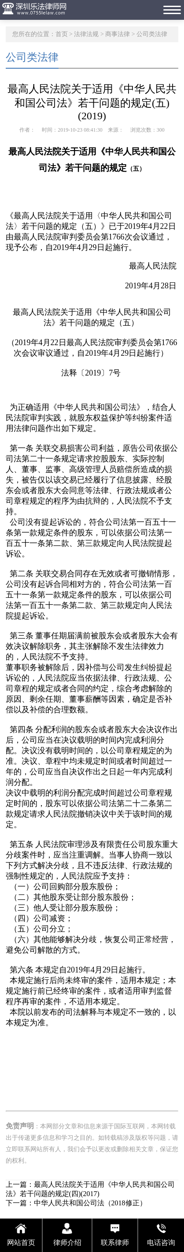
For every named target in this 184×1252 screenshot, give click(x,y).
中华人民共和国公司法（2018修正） (90, 1203)
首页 (61, 34)
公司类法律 (151, 34)
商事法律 (117, 34)
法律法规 (86, 34)
